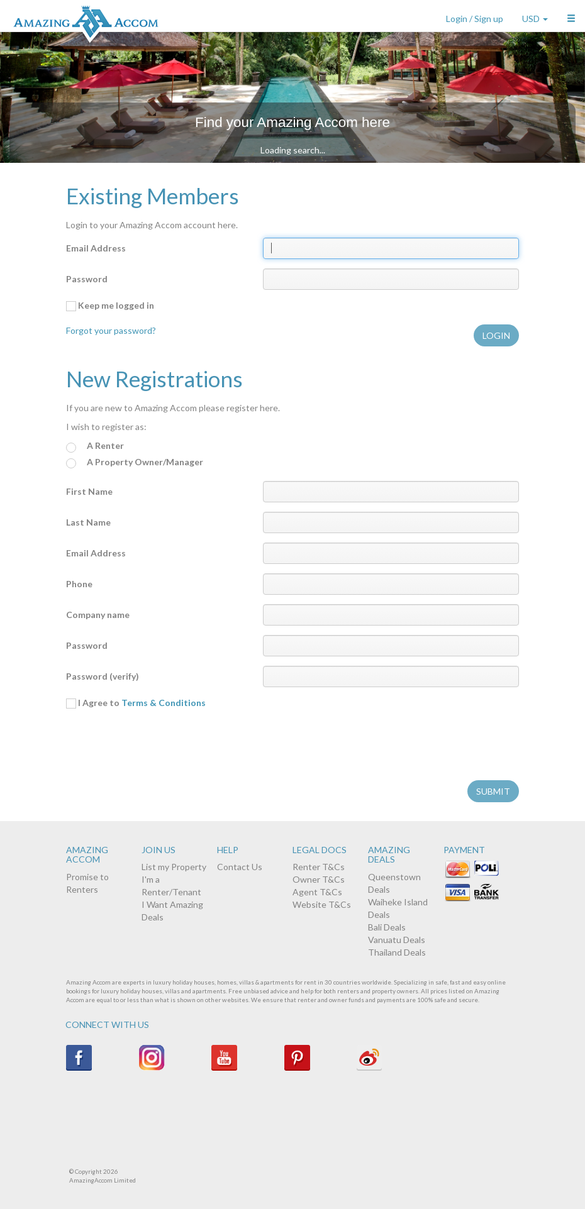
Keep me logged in (110, 305)
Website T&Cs (321, 904)
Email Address (96, 248)
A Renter (95, 446)
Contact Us (239, 866)
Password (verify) (102, 676)
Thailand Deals (397, 952)
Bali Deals (387, 927)
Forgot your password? (111, 330)
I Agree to (136, 703)
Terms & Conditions (163, 702)
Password (87, 278)
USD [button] (535, 18)
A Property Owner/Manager (134, 462)
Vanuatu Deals (396, 939)
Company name (98, 614)
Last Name (88, 522)
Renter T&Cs (318, 866)
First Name (89, 491)
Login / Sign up (474, 18)
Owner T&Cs (318, 879)
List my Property (174, 866)
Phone (79, 583)
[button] (571, 15)
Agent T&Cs (317, 891)
